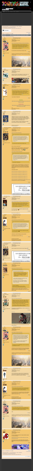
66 (10, 33)
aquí (30, 8)
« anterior (27, 32)
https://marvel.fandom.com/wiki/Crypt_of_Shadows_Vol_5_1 (19, 174)
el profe (5, 262)
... (5, 33)
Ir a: (25, 456)
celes (4, 37)
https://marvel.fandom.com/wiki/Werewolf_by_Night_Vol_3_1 (20, 176)
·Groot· (5, 111)
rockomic (5, 84)
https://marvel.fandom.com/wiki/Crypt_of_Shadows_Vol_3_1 (19, 171)
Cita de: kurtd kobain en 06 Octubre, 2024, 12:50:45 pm (17, 386)
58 (8, 33)
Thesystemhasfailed (10, 27)
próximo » (29, 32)
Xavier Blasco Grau (7, 196)
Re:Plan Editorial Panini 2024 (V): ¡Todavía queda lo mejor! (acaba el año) (16, 38)
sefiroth (5, 69)
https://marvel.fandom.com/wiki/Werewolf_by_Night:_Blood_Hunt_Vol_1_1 (21, 179)
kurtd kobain (6, 368)
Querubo (14, 27)
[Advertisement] (15, 19)
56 (6, 33)
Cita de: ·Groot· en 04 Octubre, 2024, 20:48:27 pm (17, 298)
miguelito (5, 293)
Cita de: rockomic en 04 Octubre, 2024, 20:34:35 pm (17, 151)
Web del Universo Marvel (6, 26)
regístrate (3, 8)
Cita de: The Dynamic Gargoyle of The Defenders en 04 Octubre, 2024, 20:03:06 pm (20, 89)
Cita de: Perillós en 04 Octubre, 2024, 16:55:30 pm (18, 269)
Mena (4, 429)
